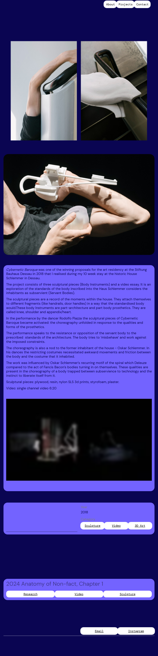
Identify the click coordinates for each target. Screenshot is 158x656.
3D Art (140, 526)
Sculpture (92, 526)
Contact (142, 4)
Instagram (136, 631)
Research (30, 594)
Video (116, 526)
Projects (126, 4)
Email (99, 631)
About (110, 4)
